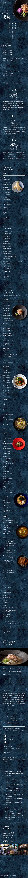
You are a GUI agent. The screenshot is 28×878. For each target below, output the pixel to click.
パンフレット (10, 736)
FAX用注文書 (10, 739)
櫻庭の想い (19, 28)
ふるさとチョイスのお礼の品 (10, 759)
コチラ (17, 757)
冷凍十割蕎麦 (12, 33)
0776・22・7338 (8, 837)
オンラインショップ (11, 3)
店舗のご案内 (9, 29)
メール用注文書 (10, 742)
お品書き (15, 28)
